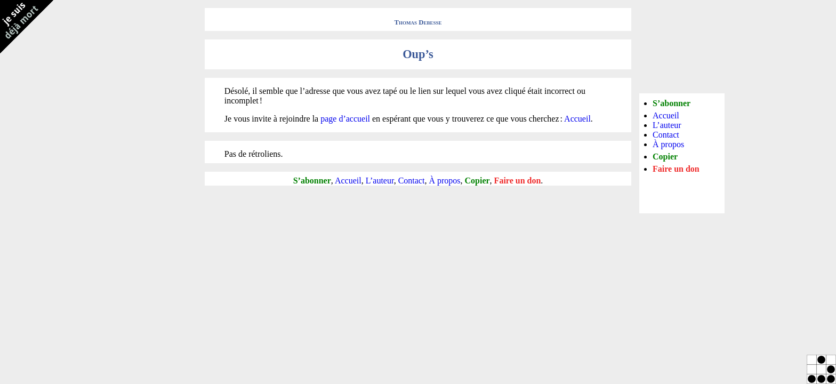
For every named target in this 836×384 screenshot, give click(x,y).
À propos (444, 180)
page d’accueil (345, 118)
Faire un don (517, 180)
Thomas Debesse (418, 22)
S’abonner (312, 180)
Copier (477, 180)
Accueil (577, 118)
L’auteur (380, 180)
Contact (411, 180)
